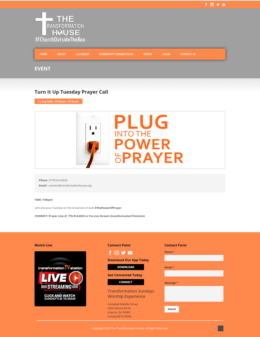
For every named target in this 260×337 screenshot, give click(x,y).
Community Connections (116, 54)
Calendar (82, 54)
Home (43, 54)
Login (166, 54)
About (61, 54)
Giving (147, 54)
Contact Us (188, 54)
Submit (172, 309)
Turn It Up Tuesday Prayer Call (71, 91)
